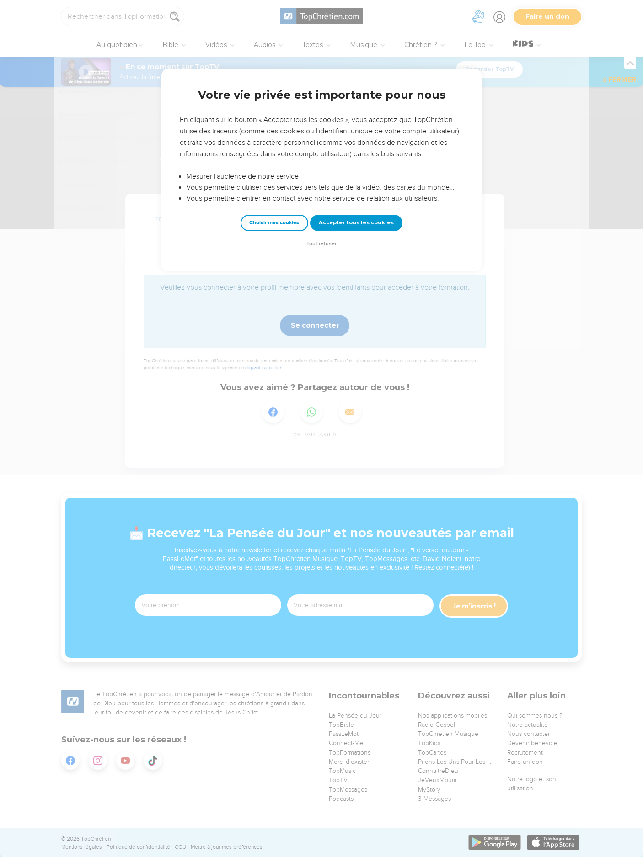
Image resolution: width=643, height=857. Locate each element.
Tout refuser (321, 244)
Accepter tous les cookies (356, 222)
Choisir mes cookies (274, 223)
